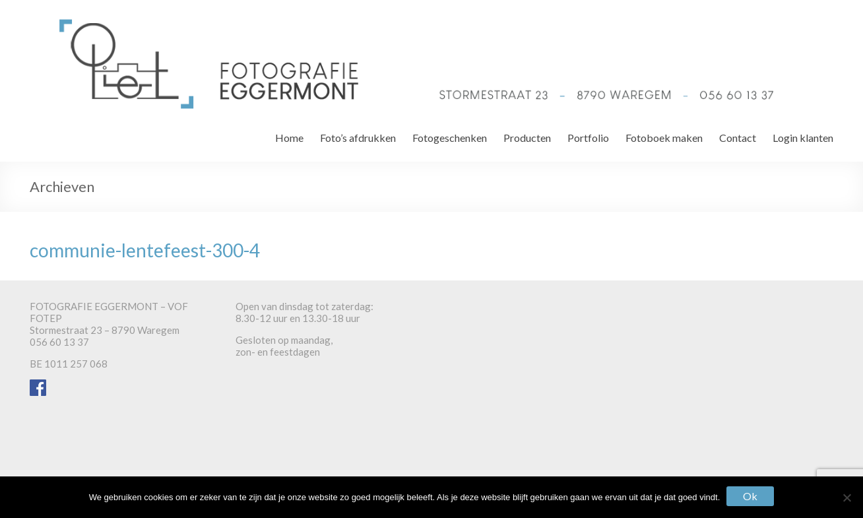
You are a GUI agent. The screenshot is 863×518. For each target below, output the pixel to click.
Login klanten (803, 137)
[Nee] (846, 497)
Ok (750, 496)
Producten (527, 137)
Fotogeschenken (449, 137)
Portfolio (588, 137)
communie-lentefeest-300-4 (145, 250)
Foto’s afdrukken (358, 137)
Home (289, 137)
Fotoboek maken (664, 137)
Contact (737, 137)
